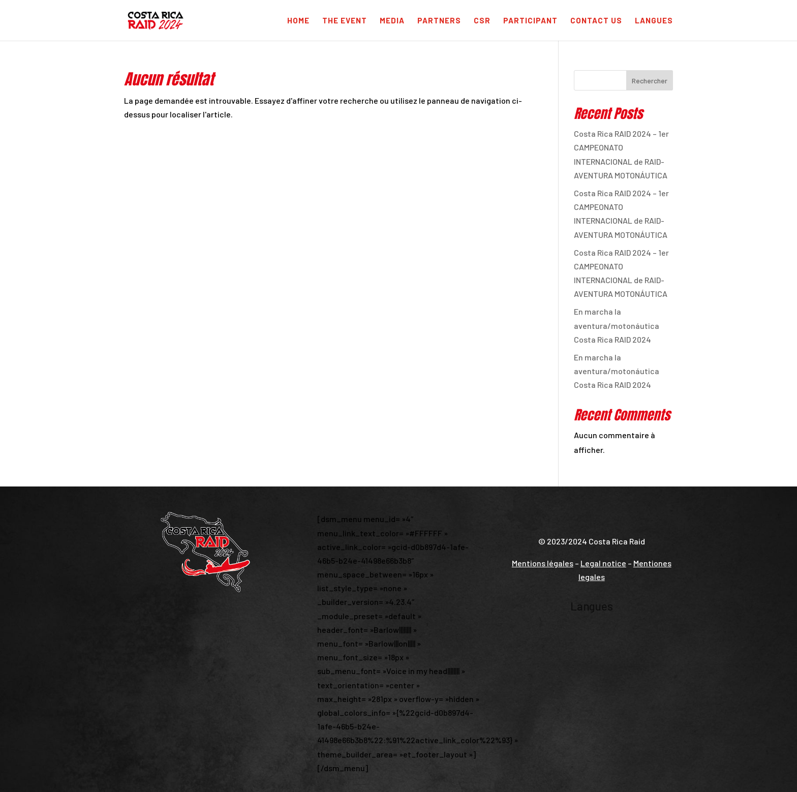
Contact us (596, 21)
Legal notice (603, 563)
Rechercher (649, 80)
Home (298, 21)
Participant (530, 21)
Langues (654, 21)
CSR (482, 21)
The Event (344, 21)
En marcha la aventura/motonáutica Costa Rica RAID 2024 (616, 325)
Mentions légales (542, 563)
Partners (439, 21)
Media (392, 21)
